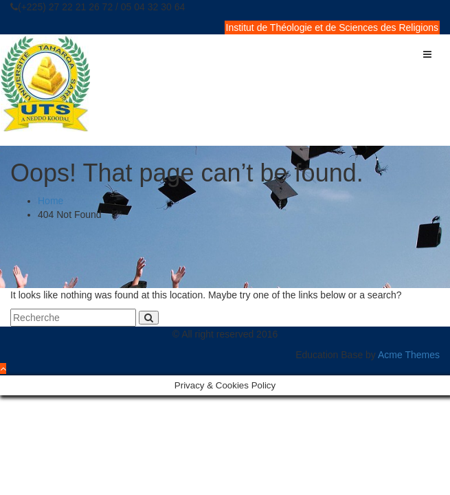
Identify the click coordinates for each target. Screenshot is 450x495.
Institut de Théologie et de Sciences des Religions (332, 27)
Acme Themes (409, 354)
